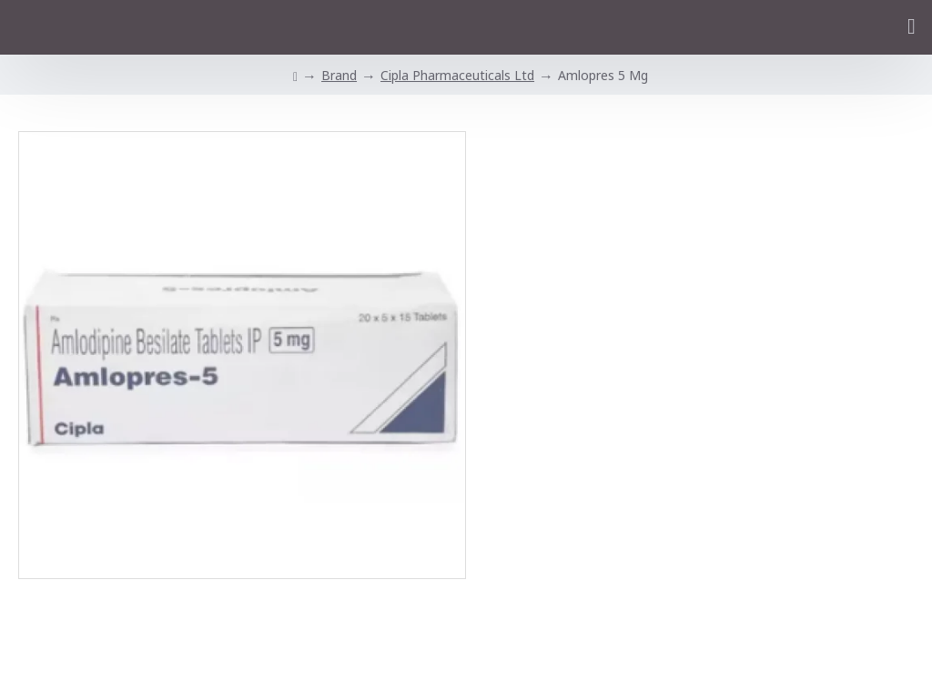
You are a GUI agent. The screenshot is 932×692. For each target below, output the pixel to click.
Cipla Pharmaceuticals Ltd (457, 75)
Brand (339, 75)
